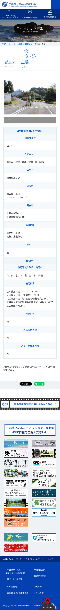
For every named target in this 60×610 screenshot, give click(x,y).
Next (51, 97)
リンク (18, 559)
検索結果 (28, 44)
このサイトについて (32, 559)
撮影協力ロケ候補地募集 (17, 592)
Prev (8, 97)
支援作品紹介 (40, 570)
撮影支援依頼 (40, 576)
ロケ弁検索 (12, 586)
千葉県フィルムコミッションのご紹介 (15, 571)
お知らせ (38, 586)
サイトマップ (47, 559)
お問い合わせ (8, 559)
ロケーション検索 (15, 44)
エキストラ (39, 592)
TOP (4, 44)
